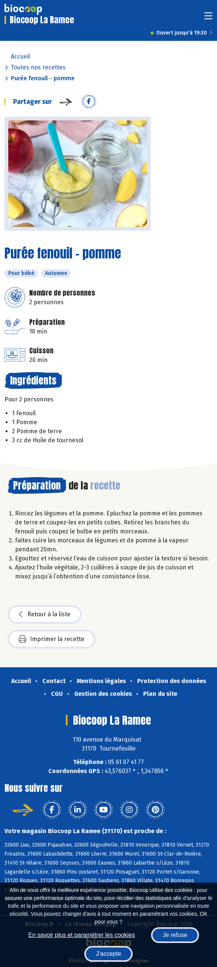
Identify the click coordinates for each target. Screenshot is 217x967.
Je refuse (175, 935)
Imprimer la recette (51, 639)
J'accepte (108, 953)
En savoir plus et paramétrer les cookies (81, 935)
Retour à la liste (44, 614)
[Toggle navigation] (208, 18)
